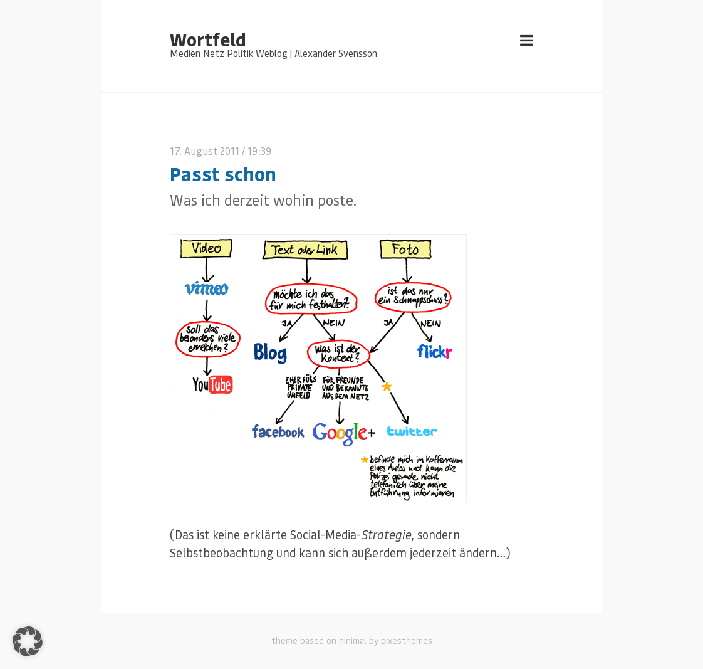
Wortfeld (208, 38)
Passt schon (223, 173)
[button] (27, 641)
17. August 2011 (204, 150)
